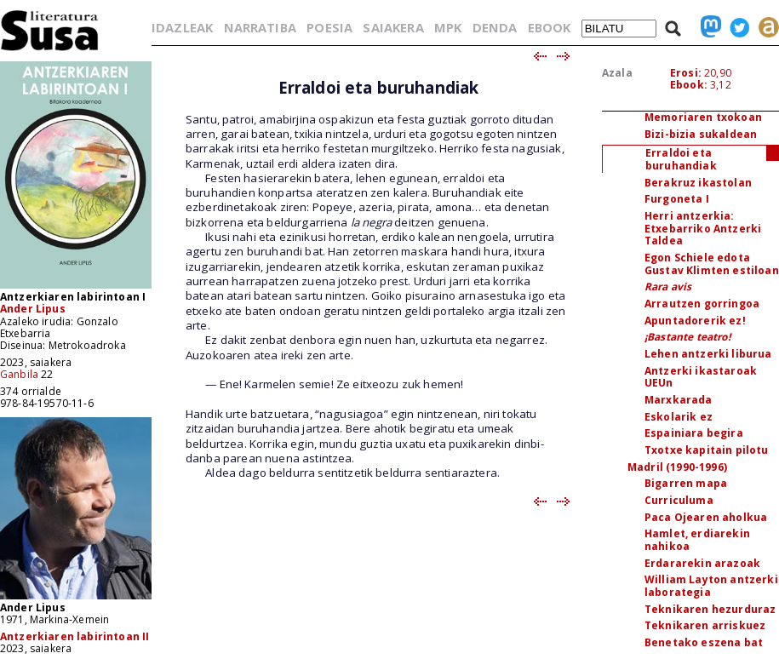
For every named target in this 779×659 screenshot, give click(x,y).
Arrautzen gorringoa (701, 303)
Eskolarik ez (678, 417)
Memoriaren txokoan (703, 117)
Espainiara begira (693, 433)
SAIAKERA (393, 27)
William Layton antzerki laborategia (711, 585)
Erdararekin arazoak (702, 563)
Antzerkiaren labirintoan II (74, 636)
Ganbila (19, 374)
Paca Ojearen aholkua (705, 517)
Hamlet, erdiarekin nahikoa (697, 539)
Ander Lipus (33, 308)
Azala (617, 73)
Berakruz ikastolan (698, 182)
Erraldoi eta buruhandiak (681, 159)
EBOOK (549, 27)
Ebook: (688, 84)
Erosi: (686, 73)
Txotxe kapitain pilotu (706, 450)
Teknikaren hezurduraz (710, 609)
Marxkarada (678, 400)
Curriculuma (678, 500)
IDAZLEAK (182, 27)
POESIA (329, 27)
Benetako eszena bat (703, 642)
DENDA (495, 27)
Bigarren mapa (685, 483)
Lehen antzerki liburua (708, 354)
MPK (447, 27)
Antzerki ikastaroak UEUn (700, 377)
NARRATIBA (260, 27)
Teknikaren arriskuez (704, 625)
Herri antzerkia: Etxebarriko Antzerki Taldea (702, 228)
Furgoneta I (676, 199)
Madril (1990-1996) (677, 467)
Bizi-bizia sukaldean (700, 134)
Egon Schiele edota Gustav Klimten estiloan (711, 264)
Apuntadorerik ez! (695, 320)
